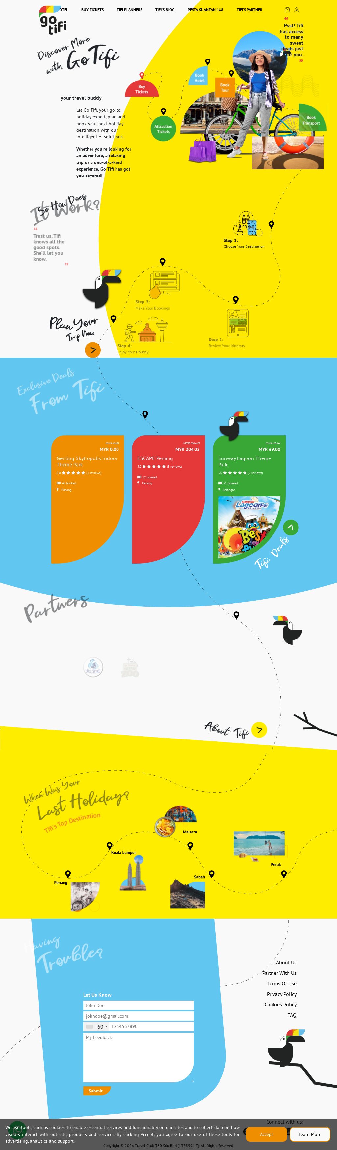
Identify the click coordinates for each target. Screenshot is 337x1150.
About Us (286, 962)
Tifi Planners (129, 9)
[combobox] (96, 1026)
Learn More (310, 1134)
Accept (266, 1134)
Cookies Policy (281, 1004)
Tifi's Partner (249, 9)
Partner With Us (279, 973)
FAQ (292, 1015)
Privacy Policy (282, 994)
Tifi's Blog (164, 9)
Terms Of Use (282, 983)
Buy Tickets (92, 9)
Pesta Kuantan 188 (205, 9)
